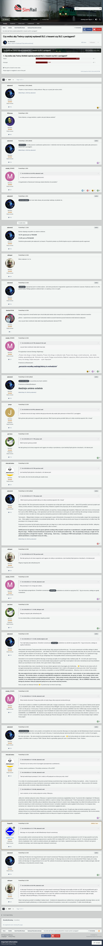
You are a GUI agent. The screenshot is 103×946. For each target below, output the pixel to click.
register (14, 70)
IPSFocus (10, 935)
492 (10, 846)
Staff (38, 23)
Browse (6, 19)
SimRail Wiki (45, 19)
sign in (8, 70)
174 (10, 457)
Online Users (21, 23)
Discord (35, 19)
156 (10, 427)
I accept (97, 943)
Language (4, 936)
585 (10, 134)
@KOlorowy (22, 145)
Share (84, 42)
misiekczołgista (41, 639)
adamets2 (12, 41)
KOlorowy (10, 113)
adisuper (9, 255)
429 (10, 276)
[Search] (82, 8)
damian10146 (10, 310)
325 (10, 484)
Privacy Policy (11, 936)
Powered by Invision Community (94, 936)
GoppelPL (10, 823)
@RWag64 (52, 590)
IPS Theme (4, 935)
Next (9, 79)
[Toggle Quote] (21, 173)
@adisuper (22, 287)
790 (10, 107)
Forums (5, 23)
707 (10, 189)
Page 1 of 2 (20, 79)
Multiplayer (25, 19)
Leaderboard (31, 23)
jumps (10, 404)
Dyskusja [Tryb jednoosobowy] (24, 43)
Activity (15, 19)
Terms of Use (4, 943)
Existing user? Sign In (87, 19)
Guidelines (12, 23)
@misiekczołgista (23, 200)
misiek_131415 (10, 168)
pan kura (9, 434)
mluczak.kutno (10, 463)
